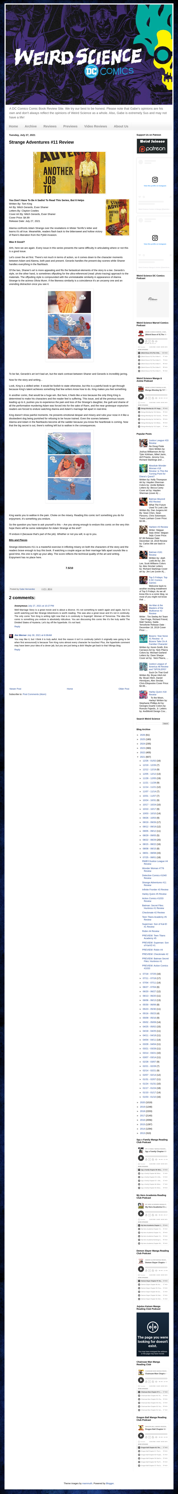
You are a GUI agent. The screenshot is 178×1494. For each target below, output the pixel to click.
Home (13, 126)
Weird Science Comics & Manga (149, 209)
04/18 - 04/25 (150, 1031)
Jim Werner (20, 635)
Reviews (50, 126)
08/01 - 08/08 (150, 853)
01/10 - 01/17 (150, 1092)
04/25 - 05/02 (150, 1026)
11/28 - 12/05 (150, 778)
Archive (31, 126)
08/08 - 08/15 (150, 848)
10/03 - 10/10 (150, 813)
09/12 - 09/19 (150, 826)
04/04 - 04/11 (150, 1040)
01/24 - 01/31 (150, 1083)
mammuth (87, 1483)
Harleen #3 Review (158, 527)
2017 (143, 1115)
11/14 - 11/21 (150, 787)
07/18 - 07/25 (150, 974)
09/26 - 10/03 (150, 818)
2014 (143, 1129)
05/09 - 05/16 (150, 1018)
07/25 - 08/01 (150, 857)
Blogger (110, 1483)
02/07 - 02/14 (150, 1075)
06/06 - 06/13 (150, 1000)
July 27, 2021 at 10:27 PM (41, 606)
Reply (17, 626)
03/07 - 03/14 (150, 1057)
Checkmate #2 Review (153, 912)
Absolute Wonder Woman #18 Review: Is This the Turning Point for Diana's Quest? (153, 471)
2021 (143, 757)
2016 (143, 1120)
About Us (121, 126)
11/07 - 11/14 (150, 791)
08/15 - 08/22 (150, 844)
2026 (143, 735)
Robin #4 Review (150, 931)
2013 (143, 1133)
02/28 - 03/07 (150, 1061)
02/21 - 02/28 (150, 1066)
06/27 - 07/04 (150, 987)
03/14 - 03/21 (150, 1053)
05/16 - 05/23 (150, 1013)
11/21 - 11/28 (150, 782)
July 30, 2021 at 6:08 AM (39, 635)
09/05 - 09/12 (150, 831)
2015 (143, 1124)
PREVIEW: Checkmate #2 (155, 954)
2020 (143, 1102)
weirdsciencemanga (170, 267)
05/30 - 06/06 (150, 1004)
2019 (143, 1107)
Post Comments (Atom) (34, 694)
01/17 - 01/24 (150, 1088)
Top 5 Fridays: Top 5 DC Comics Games (158, 580)
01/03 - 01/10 (150, 1097)
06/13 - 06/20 (150, 996)
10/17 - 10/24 (150, 804)
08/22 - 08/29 (150, 840)
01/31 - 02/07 (150, 1079)
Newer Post (15, 689)
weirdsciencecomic (170, 209)
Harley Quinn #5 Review (154, 894)
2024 (143, 743)
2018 (143, 1111)
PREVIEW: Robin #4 (152, 949)
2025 (143, 739)
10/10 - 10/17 (150, 809)
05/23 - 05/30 (150, 1009)
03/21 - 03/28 (150, 1048)
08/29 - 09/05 (150, 835)
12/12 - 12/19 (150, 769)
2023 (143, 748)
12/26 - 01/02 (150, 760)
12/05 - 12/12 (150, 774)
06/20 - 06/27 (150, 991)
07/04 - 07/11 (150, 982)
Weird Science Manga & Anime (149, 267)
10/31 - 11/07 (150, 796)
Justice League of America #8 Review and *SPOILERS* (158, 667)
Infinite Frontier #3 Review (155, 889)
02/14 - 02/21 (150, 1070)
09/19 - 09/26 (150, 822)
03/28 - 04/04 (150, 1044)
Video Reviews (95, 126)
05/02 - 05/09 (150, 1022)
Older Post (124, 689)
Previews (70, 126)
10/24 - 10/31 (150, 800)
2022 (143, 752)
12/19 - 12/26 (150, 765)
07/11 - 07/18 (150, 978)
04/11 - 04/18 (150, 1035)
